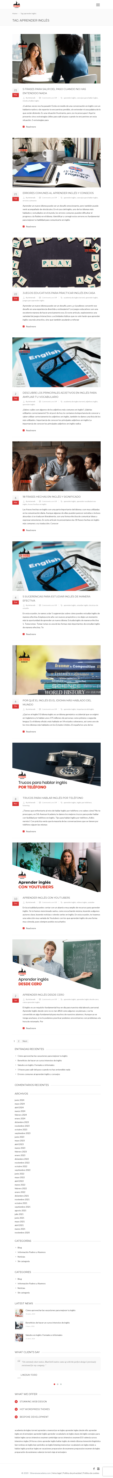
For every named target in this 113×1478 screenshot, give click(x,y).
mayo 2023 (20, 1140)
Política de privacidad (72, 1473)
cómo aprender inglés (31, 1002)
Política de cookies (91, 1473)
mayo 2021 (20, 1221)
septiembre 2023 (22, 1133)
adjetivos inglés (91, 401)
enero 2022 (20, 1192)
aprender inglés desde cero (87, 999)
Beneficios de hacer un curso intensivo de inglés (48, 1322)
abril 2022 (19, 1181)
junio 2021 (19, 1218)
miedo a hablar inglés (31, 101)
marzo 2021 (20, 1229)
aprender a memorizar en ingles (51, 1430)
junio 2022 (19, 1173)
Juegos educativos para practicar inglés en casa (59, 292)
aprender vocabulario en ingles (61, 1434)
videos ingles (82, 902)
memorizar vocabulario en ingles (75, 1445)
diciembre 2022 (22, 1159)
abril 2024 (19, 1107)
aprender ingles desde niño (76, 1430)
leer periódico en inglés (43, 1445)
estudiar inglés (82, 605)
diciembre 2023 (22, 1122)
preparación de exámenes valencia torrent (33, 1452)
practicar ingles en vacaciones (38, 1448)
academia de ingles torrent (74, 297)
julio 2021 (19, 1214)
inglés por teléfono (84, 802)
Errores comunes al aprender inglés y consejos (58, 193)
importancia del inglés (85, 709)
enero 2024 (20, 1118)
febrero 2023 (21, 1151)
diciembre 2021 (22, 1195)
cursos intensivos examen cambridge (41, 1437)
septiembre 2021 (22, 1207)
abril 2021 (19, 1225)
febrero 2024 (21, 1115)
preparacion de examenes (63, 1448)
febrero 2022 (21, 1188)
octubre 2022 (21, 1166)
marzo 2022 (20, 1184)
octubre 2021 (21, 1203)
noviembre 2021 (22, 1199)
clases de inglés (80, 1434)
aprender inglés (70, 98)
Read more (31, 127)
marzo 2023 (20, 1148)
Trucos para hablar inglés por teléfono (53, 797)
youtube (91, 902)
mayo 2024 (20, 1103)
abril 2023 (19, 1144)
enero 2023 (20, 1155)
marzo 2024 (20, 1111)
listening (26, 805)
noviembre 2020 (22, 1232)
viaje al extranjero (59, 1452)
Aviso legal (56, 1473)
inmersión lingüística (91, 1441)
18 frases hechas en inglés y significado (52, 496)
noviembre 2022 (22, 1162)
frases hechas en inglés (37, 504)
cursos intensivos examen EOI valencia (74, 1437)
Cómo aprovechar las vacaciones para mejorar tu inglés (50, 1310)
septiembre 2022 (22, 1170)
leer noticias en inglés (24, 1445)
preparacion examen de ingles (87, 1448)
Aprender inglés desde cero (43, 994)
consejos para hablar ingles (87, 98)
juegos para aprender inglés (33, 300)
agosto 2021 (20, 1210)
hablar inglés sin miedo (66, 1441)
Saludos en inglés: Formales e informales (44, 1335)
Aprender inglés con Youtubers (46, 897)
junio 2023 (19, 1137)
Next (25, 1041)
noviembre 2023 (22, 1126)
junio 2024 (19, 1100)
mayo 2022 (20, 1177)
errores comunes (30, 200)
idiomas (79, 1441)
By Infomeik (30, 98)
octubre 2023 (21, 1129)
